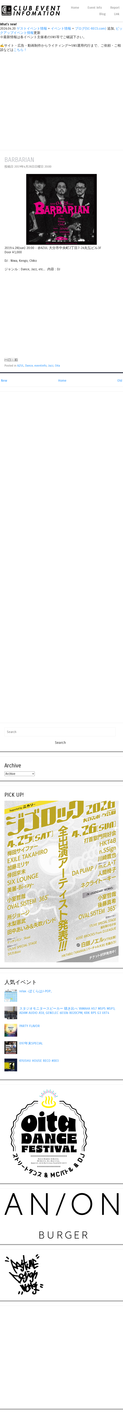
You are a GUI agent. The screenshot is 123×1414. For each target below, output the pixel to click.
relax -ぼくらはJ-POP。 (36, 991)
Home (75, 8)
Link (116, 14)
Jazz (51, 365)
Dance (29, 365)
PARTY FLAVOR (29, 1026)
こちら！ (20, 50)
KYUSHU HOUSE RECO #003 (39, 1061)
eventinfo (40, 365)
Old (119, 381)
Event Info (95, 8)
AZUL (20, 365)
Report (114, 8)
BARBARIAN (19, 160)
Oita (57, 365)
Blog (102, 14)
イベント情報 (61, 29)
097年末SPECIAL (31, 1043)
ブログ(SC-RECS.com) (90, 29)
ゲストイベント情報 (32, 29)
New (4, 381)
